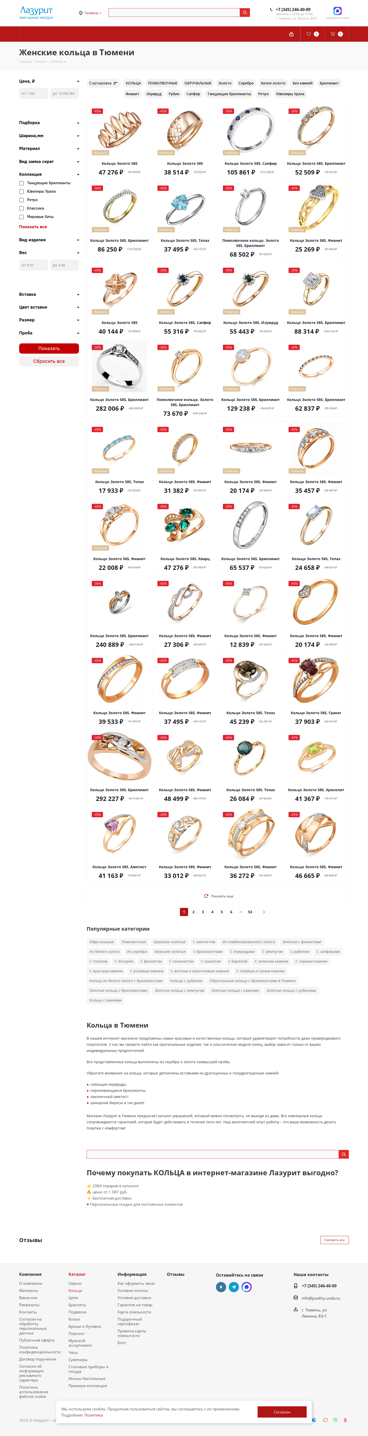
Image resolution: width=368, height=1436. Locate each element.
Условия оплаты (133, 1290)
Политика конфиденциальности (40, 1349)
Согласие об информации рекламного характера (31, 1373)
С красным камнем (106, 971)
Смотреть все (334, 1240)
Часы (73, 1352)
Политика (93, 1415)
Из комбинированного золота (249, 941)
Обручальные (101, 941)
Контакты (28, 1311)
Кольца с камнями (105, 1000)
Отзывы (176, 1274)
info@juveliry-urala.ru (321, 1298)
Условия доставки (134, 1297)
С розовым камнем (146, 971)
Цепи (73, 1297)
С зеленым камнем (271, 961)
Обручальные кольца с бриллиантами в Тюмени (253, 980)
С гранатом (211, 961)
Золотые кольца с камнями (235, 990)
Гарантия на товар (135, 1304)
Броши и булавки (84, 1326)
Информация (132, 1274)
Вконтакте (221, 1287)
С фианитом (151, 961)
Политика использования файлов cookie (33, 1392)
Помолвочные (133, 941)
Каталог (77, 1274)
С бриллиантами (208, 951)
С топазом (98, 961)
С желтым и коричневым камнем (200, 971)
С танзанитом (181, 961)
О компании (30, 1283)
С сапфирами (328, 951)
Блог (122, 1342)
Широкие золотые (170, 941)
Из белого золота (104, 951)
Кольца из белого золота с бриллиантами (126, 980)
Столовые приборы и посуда (88, 1369)
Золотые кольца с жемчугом (179, 990)
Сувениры (78, 1359)
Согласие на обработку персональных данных (33, 1326)
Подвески (77, 1311)
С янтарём (124, 961)
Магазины (28, 1290)
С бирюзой (237, 961)
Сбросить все (49, 361)
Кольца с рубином (186, 980)
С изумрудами (242, 951)
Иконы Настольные (86, 1378)
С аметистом (204, 941)
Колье (74, 1319)
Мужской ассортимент (80, 1343)
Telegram (234, 1287)
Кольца (75, 1290)
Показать (49, 348)
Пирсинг (76, 1333)
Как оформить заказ (136, 1283)
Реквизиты (29, 1304)
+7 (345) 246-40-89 (293, 9)
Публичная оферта (36, 1340)
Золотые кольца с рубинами (291, 990)
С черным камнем (311, 961)
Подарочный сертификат (130, 1321)
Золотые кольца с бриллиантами (118, 990)
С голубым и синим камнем (260, 971)
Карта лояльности (134, 1311)
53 (250, 911)
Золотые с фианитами (301, 941)
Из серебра (137, 951)
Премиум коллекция (87, 1385)
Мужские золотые (170, 951)
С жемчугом (272, 951)
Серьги (75, 1283)
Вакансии (28, 1297)
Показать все (33, 227)
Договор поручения (37, 1359)
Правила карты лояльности (132, 1333)
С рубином (299, 951)
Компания (30, 1274)
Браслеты (77, 1304)
